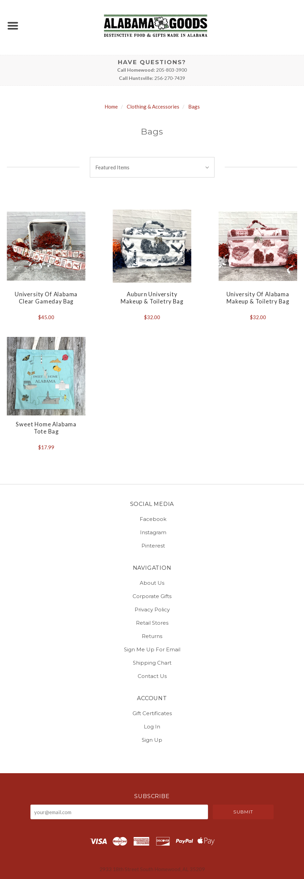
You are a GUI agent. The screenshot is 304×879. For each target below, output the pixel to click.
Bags (194, 106)
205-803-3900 (171, 70)
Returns (152, 636)
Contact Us (152, 676)
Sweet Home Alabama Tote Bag (46, 428)
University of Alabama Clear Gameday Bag (46, 298)
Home (111, 106)
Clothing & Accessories (153, 106)
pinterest (152, 545)
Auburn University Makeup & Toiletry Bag (152, 298)
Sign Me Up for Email (152, 649)
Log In (152, 726)
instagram (152, 532)
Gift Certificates (152, 713)
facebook (152, 519)
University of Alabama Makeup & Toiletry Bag (257, 298)
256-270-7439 (169, 78)
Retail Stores (152, 623)
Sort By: (152, 153)
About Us (152, 583)
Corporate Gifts (152, 596)
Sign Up (152, 739)
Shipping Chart (152, 663)
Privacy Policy (152, 609)
